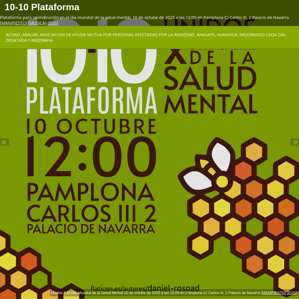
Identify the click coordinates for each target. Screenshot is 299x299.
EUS (53, 23)
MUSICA (37, 23)
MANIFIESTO (13, 23)
